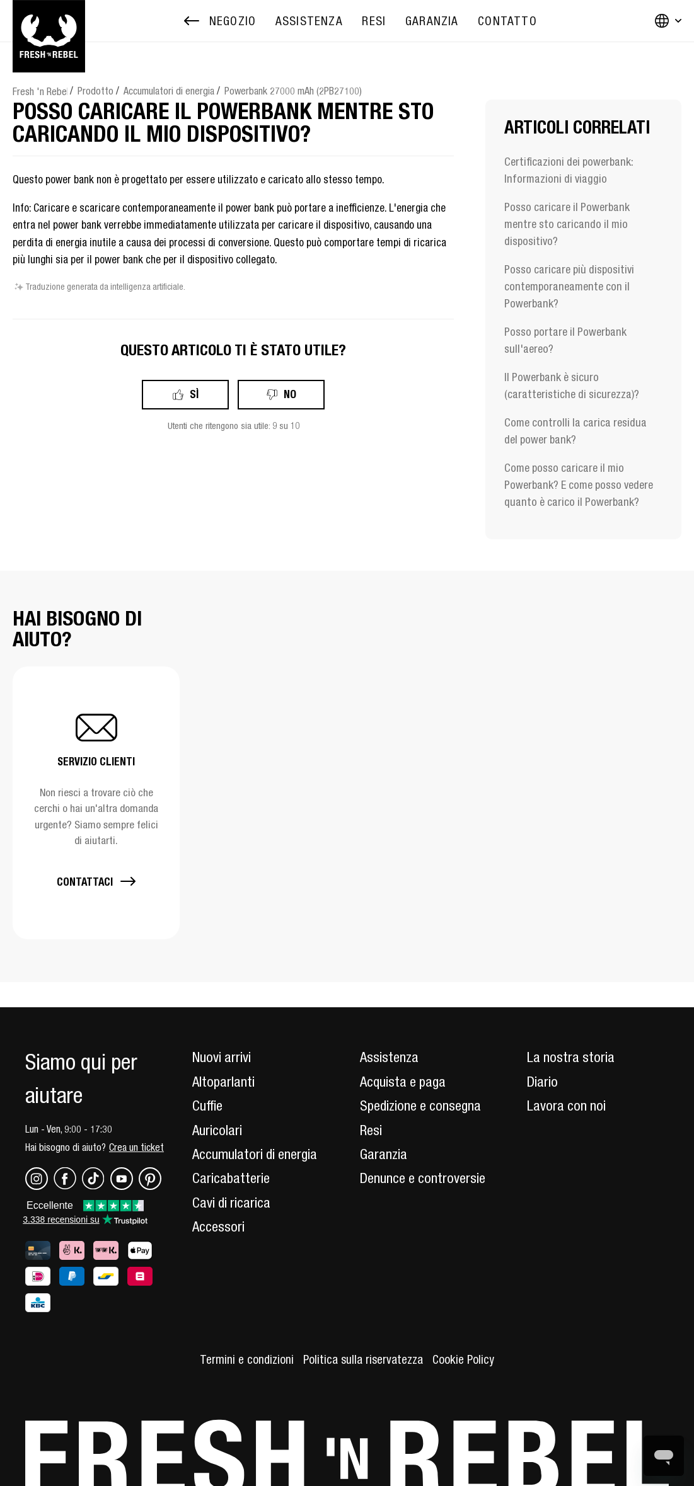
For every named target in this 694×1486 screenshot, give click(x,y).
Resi (371, 1130)
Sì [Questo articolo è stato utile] (194, 394)
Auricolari (217, 1130)
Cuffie (207, 1105)
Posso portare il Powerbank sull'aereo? (565, 340)
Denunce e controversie (422, 1178)
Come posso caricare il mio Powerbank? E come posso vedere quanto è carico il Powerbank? (578, 484)
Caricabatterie (231, 1178)
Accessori (218, 1226)
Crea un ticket (136, 1147)
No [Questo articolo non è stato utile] (290, 394)
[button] (96, 802)
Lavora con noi (566, 1105)
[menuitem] (309, 21)
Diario (542, 1081)
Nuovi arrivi (221, 1057)
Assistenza (389, 1057)
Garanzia (383, 1154)
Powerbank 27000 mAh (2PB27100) (293, 90)
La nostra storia (571, 1057)
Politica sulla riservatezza (363, 1359)
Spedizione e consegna (420, 1105)
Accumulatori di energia (169, 90)
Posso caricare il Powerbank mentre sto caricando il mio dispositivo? (567, 224)
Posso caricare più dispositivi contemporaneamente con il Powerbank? (569, 286)
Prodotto (95, 90)
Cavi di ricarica (231, 1202)
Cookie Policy (463, 1359)
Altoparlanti (223, 1081)
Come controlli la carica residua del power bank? (575, 431)
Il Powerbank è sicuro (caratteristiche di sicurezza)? (571, 385)
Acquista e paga (403, 1081)
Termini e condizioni (247, 1359)
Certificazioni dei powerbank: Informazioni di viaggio (568, 170)
